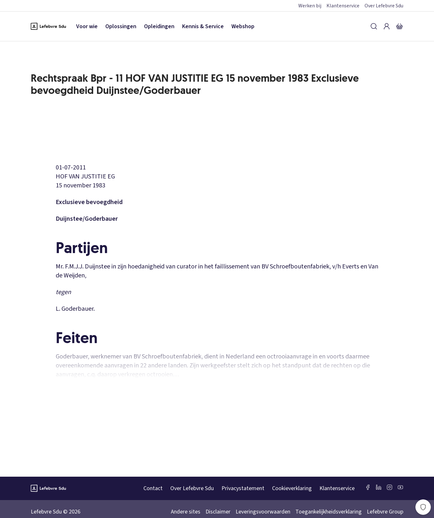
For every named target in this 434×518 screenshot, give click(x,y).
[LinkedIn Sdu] (379, 487)
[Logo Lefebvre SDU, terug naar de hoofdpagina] (48, 26)
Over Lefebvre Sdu (384, 6)
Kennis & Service (203, 26)
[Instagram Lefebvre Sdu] (389, 487)
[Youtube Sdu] (400, 487)
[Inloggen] (386, 26)
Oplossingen (120, 26)
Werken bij (309, 6)
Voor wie (87, 26)
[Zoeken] (374, 26)
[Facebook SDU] (368, 487)
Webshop (242, 26)
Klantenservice (342, 6)
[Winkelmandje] (399, 26)
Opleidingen (159, 26)
